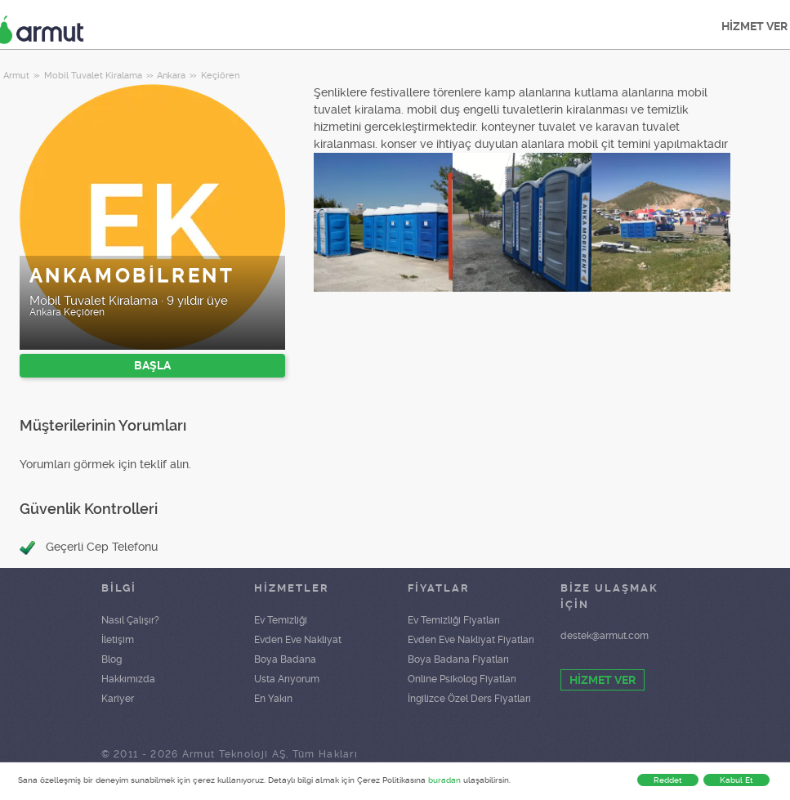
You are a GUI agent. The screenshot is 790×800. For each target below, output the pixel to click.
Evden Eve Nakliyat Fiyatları (471, 640)
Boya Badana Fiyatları (458, 659)
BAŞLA (152, 365)
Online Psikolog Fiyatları (462, 679)
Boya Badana (285, 659)
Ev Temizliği (280, 620)
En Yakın (273, 698)
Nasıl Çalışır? (130, 620)
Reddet (668, 779)
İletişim (117, 640)
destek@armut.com (604, 635)
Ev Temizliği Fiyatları (454, 620)
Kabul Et (736, 779)
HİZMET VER (602, 679)
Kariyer (117, 698)
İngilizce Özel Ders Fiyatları (469, 698)
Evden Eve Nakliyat (297, 640)
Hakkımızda (128, 679)
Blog (111, 659)
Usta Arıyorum (286, 679)
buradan (444, 779)
